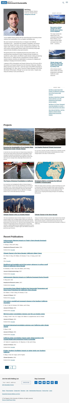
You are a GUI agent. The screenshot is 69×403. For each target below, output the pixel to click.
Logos (50, 390)
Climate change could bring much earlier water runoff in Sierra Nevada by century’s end (56, 64)
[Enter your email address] (12, 382)
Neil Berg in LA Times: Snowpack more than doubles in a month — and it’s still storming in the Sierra (57, 106)
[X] (56, 383)
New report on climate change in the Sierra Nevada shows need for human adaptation (56, 29)
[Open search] (63, 3)
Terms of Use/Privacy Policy (8, 400)
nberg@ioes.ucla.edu (29, 14)
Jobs (27, 390)
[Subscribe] (26, 382)
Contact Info (17, 390)
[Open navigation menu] (66, 2)
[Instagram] (35, 383)
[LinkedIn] (44, 383)
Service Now (45, 390)
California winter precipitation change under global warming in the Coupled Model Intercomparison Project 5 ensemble (24, 338)
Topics (3, 390)
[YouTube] (48, 383)
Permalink (13, 249)
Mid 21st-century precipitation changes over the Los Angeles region (24, 314)
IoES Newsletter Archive (8, 384)
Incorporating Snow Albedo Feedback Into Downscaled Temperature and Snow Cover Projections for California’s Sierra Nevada (26, 289)
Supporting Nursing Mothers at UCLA (11, 394)
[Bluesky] (40, 383)
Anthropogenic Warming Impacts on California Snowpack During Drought (26, 277)
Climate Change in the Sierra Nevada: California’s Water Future (23, 253)
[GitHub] (52, 383)
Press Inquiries (9, 390)
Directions (23, 390)
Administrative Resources (35, 390)
